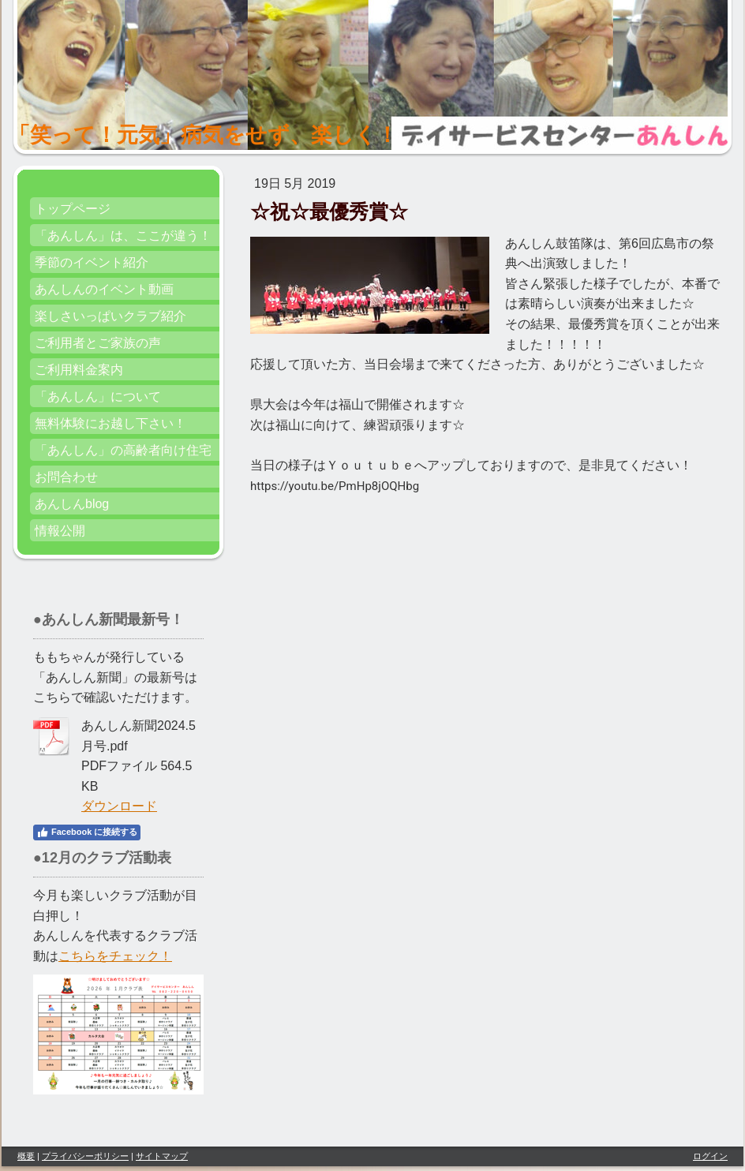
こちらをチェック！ (115, 956)
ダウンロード (119, 806)
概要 (26, 1156)
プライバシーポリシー (85, 1156)
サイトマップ (162, 1156)
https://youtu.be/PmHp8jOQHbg (334, 486)
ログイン (710, 1156)
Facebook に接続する (86, 832)
